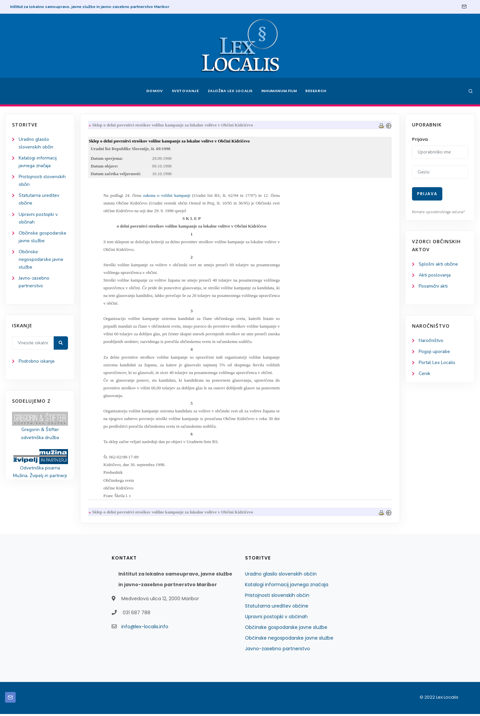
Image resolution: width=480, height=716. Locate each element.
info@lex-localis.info (144, 628)
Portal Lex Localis (437, 363)
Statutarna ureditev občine (276, 608)
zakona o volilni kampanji (167, 195)
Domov (153, 91)
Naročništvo (431, 341)
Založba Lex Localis (230, 91)
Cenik (424, 374)
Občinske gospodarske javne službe (286, 629)
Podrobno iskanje (37, 362)
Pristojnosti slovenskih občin (277, 597)
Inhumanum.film (279, 91)
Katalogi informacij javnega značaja (286, 586)
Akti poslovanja (435, 275)
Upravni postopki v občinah (276, 618)
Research (317, 91)
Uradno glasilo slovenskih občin (281, 576)
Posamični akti (433, 286)
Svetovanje (184, 91)
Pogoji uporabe (434, 352)
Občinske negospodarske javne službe (41, 260)
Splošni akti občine (438, 264)
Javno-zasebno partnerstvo (277, 650)
